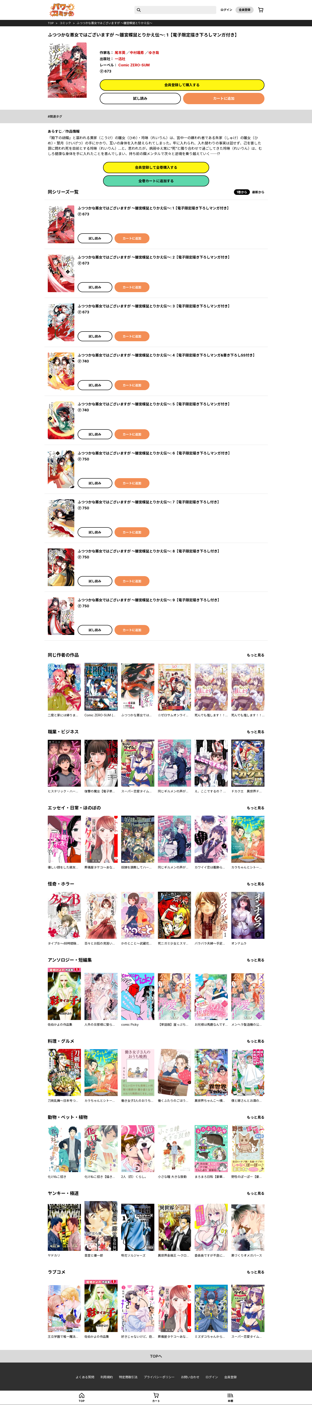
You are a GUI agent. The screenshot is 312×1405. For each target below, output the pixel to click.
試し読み (140, 98)
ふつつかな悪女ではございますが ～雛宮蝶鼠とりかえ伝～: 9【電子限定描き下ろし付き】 (149, 600)
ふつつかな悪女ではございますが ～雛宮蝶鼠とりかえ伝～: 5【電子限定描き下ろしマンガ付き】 (154, 404)
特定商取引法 (128, 1377)
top (51, 23)
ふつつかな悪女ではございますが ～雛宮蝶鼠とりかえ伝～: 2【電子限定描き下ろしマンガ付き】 (154, 257)
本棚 (230, 1401)
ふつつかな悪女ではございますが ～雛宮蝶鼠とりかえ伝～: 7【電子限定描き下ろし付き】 (149, 502)
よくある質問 (85, 1377)
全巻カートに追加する (156, 181)
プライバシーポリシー (159, 1377)
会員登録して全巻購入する (156, 167)
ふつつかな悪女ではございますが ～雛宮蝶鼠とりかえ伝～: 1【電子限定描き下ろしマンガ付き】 (154, 208)
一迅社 (120, 59)
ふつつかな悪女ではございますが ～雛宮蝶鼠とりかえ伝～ (114, 23)
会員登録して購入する (182, 85)
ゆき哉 (153, 52)
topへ (156, 1356)
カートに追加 (223, 98)
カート (156, 1401)
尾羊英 (120, 52)
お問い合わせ (190, 1377)
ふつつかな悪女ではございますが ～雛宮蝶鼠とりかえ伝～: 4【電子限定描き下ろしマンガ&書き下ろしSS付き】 (167, 355)
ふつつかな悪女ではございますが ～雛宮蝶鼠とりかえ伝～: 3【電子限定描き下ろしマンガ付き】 (154, 306)
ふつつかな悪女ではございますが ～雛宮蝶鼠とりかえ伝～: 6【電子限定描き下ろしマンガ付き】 (155, 453)
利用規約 (106, 1377)
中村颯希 (137, 52)
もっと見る (255, 655)
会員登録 (244, 10)
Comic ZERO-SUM (134, 65)
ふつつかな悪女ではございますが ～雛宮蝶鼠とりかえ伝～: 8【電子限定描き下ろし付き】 (149, 551)
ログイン (226, 10)
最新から (258, 192)
